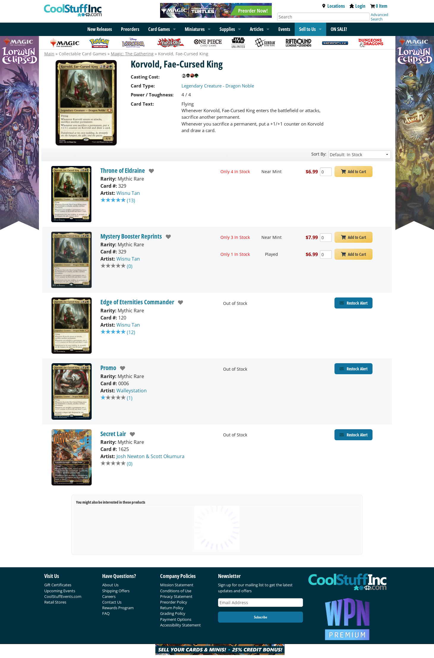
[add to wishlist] (149, 171)
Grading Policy (172, 613)
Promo (108, 368)
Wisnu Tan (128, 193)
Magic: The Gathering (132, 54)
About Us (110, 585)
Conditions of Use (175, 590)
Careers (109, 596)
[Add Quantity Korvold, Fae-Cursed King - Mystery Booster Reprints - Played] (326, 254)
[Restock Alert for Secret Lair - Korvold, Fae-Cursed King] (353, 434)
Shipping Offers (116, 590)
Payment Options (175, 619)
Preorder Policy (173, 602)
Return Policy (172, 607)
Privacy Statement (176, 596)
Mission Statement (176, 585)
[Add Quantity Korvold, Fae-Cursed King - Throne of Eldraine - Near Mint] (326, 171)
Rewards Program (118, 607)
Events (284, 29)
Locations (333, 6)
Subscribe (260, 617)
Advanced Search (379, 17)
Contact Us (111, 602)
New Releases (99, 29)
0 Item (381, 6)
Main (49, 54)
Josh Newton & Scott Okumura (150, 456)
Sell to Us (307, 29)
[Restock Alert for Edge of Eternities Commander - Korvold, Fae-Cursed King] (353, 302)
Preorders (130, 29)
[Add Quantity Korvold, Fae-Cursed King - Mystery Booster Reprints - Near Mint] (326, 237)
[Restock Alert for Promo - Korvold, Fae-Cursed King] (353, 368)
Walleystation (131, 390)
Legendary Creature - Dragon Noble (218, 86)
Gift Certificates (57, 585)
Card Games (159, 29)
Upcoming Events (59, 590)
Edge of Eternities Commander (137, 302)
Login (357, 6)
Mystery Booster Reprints (131, 236)
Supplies (227, 29)
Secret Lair (113, 434)
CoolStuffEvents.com (62, 596)
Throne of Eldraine (122, 170)
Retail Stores (55, 602)
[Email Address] (260, 602)
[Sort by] (360, 154)
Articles (256, 29)
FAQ (106, 613)
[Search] (323, 16)
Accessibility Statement (180, 625)
